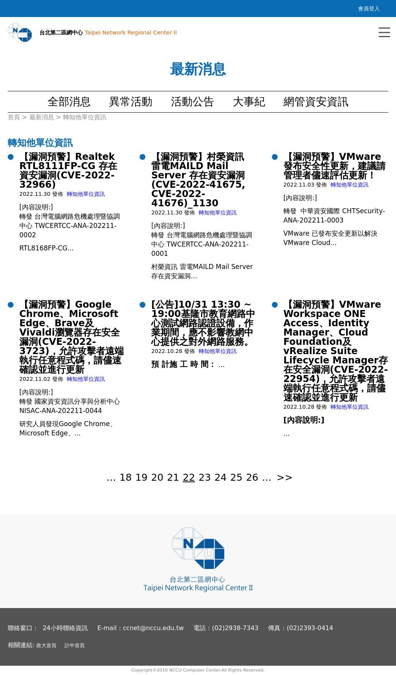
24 (220, 477)
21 (173, 477)
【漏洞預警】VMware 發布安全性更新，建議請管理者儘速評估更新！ (334, 166)
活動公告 (192, 101)
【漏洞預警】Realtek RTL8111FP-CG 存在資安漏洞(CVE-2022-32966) (68, 170)
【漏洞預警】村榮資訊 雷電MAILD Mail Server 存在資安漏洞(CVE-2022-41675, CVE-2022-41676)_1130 (198, 180)
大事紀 (249, 101)
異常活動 (130, 101)
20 (157, 477)
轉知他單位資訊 (86, 194)
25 (236, 477)
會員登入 (369, 8)
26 (252, 477)
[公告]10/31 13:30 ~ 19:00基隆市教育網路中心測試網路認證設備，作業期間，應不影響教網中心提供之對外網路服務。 (203, 323)
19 (141, 477)
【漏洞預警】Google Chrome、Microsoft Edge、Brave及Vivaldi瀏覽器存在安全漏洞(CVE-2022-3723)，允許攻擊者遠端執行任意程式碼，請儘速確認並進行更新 (71, 337)
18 (125, 477)
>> (285, 477)
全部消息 (69, 101)
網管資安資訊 (315, 101)
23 (205, 477)
